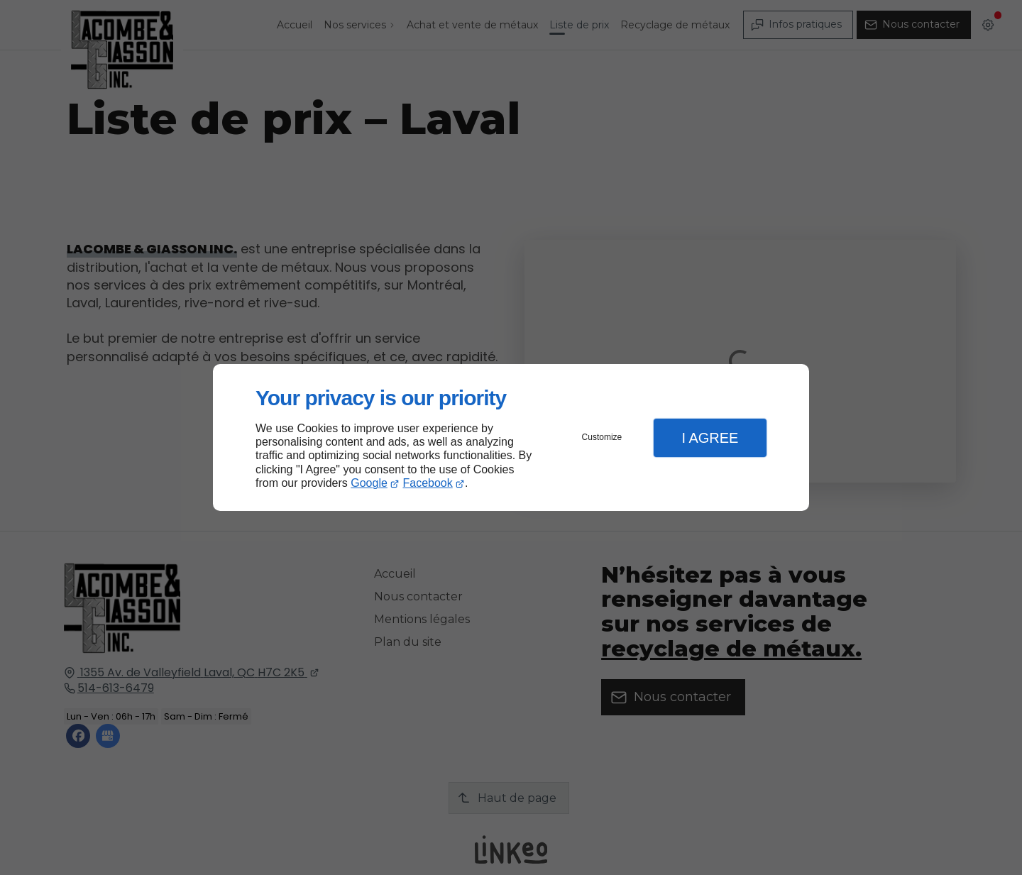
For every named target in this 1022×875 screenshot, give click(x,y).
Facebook (428, 483)
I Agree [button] (709, 438)
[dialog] (511, 437)
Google (369, 483)
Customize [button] (602, 437)
